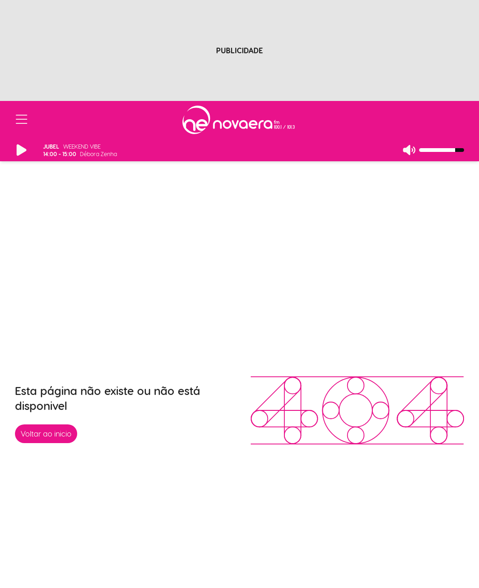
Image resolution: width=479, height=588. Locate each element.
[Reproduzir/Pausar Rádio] (21, 150)
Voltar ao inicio (46, 433)
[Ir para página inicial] (238, 120)
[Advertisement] (239, 43)
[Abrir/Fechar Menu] (21, 119)
